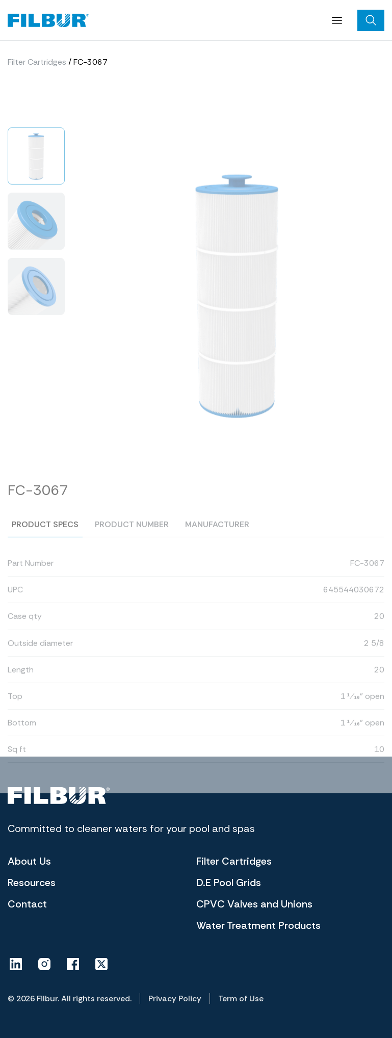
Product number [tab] (132, 535)
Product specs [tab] (45, 535)
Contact (27, 904)
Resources (32, 882)
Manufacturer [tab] (217, 535)
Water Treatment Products (258, 925)
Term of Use (241, 998)
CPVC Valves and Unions (254, 904)
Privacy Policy (174, 998)
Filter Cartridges (37, 62)
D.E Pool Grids (228, 882)
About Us (29, 861)
